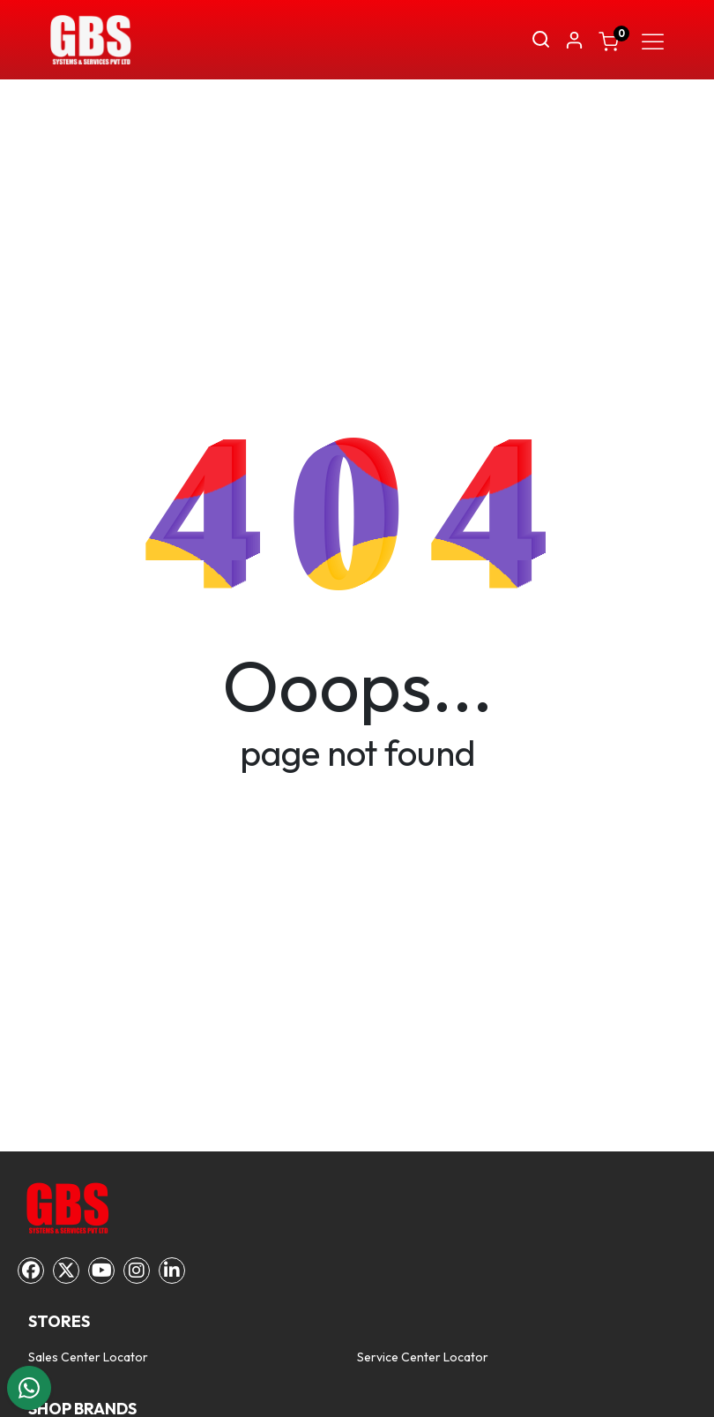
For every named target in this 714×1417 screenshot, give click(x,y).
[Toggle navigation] (653, 39)
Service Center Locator (422, 1357)
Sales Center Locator (88, 1357)
